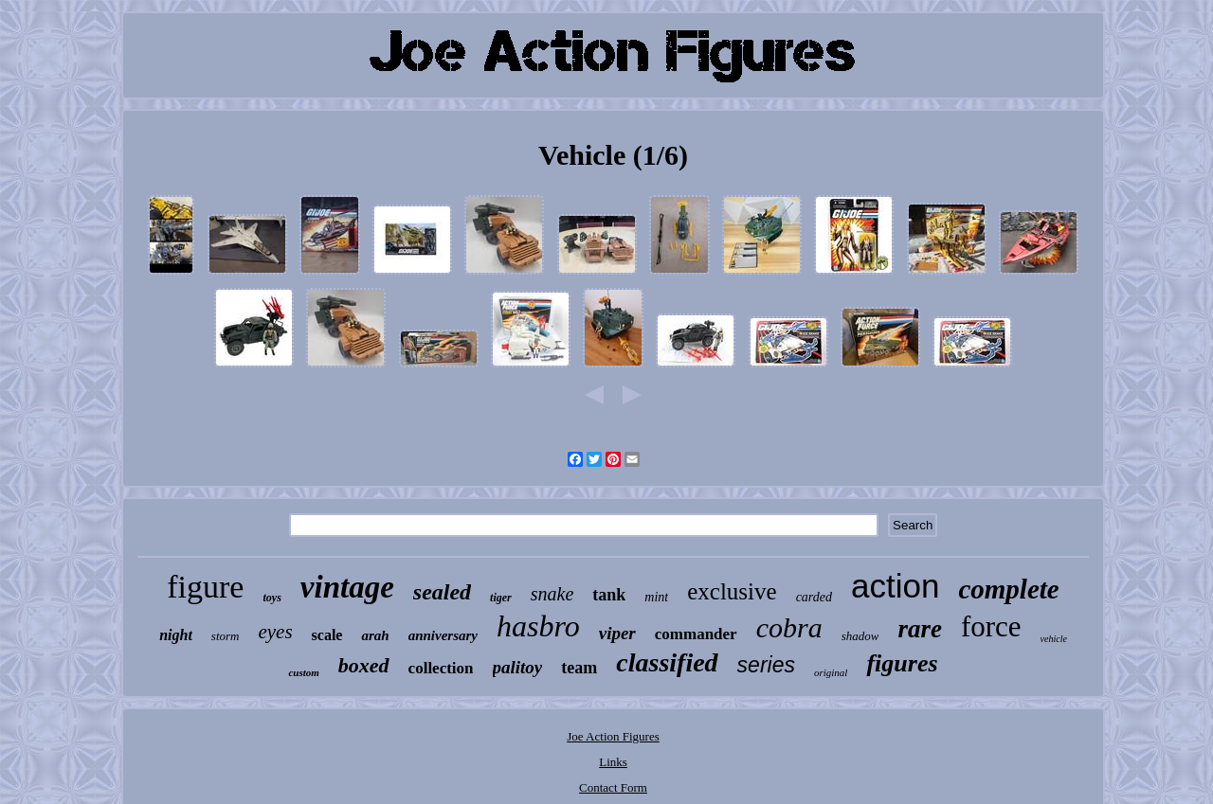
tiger (501, 597)
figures (901, 663)
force (991, 626)
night (175, 635)
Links (613, 762)
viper (617, 633)
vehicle (1054, 639)
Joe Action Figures (613, 736)
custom (303, 672)
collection (441, 668)
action (895, 585)
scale (327, 635)
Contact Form (613, 787)
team (579, 667)
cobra (789, 627)
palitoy (518, 667)
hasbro (538, 626)
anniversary (443, 635)
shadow (860, 636)
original (830, 672)
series (766, 664)
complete (1008, 589)
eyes (275, 631)
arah (375, 635)
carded (814, 597)
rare (919, 629)
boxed (363, 665)
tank (608, 594)
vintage (347, 587)
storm (225, 636)
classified (666, 662)
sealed (442, 592)
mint (656, 597)
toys (272, 597)
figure (205, 586)
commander (696, 634)
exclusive (731, 591)
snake (552, 593)
